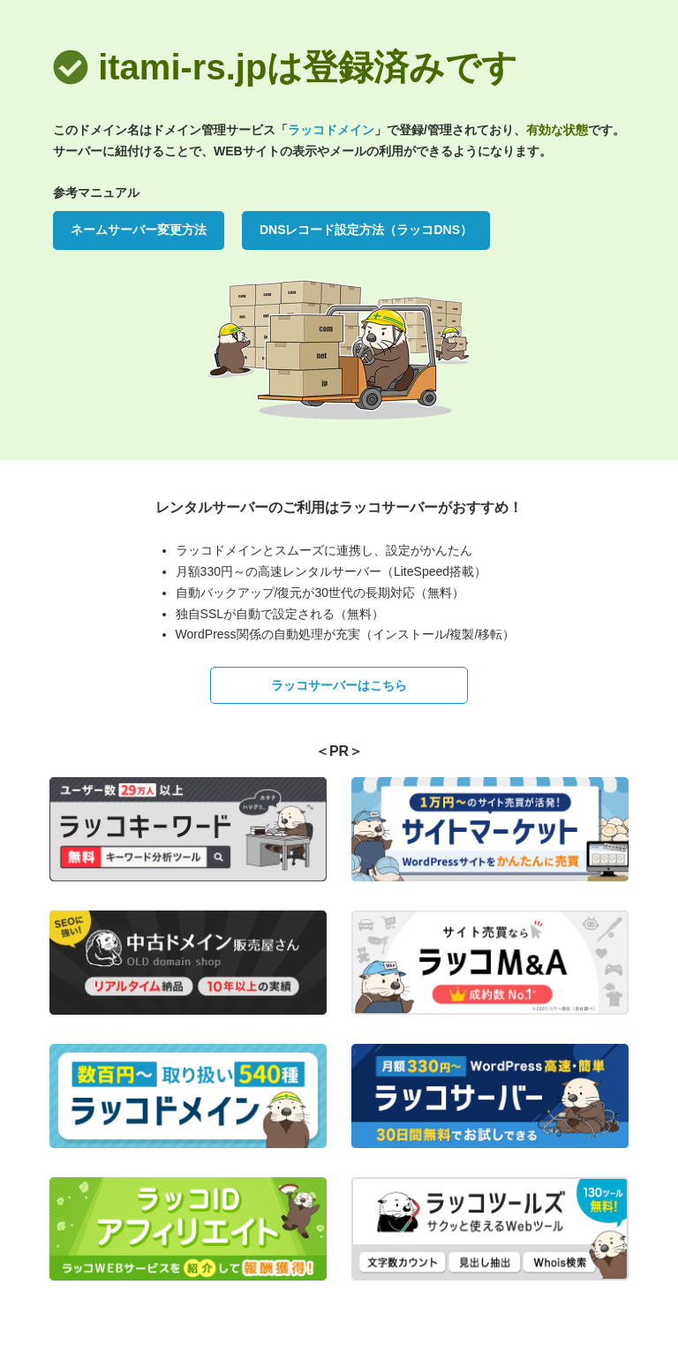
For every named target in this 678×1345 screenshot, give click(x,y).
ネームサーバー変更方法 (139, 230)
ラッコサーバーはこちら (339, 685)
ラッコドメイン (331, 130)
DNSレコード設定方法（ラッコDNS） (366, 230)
